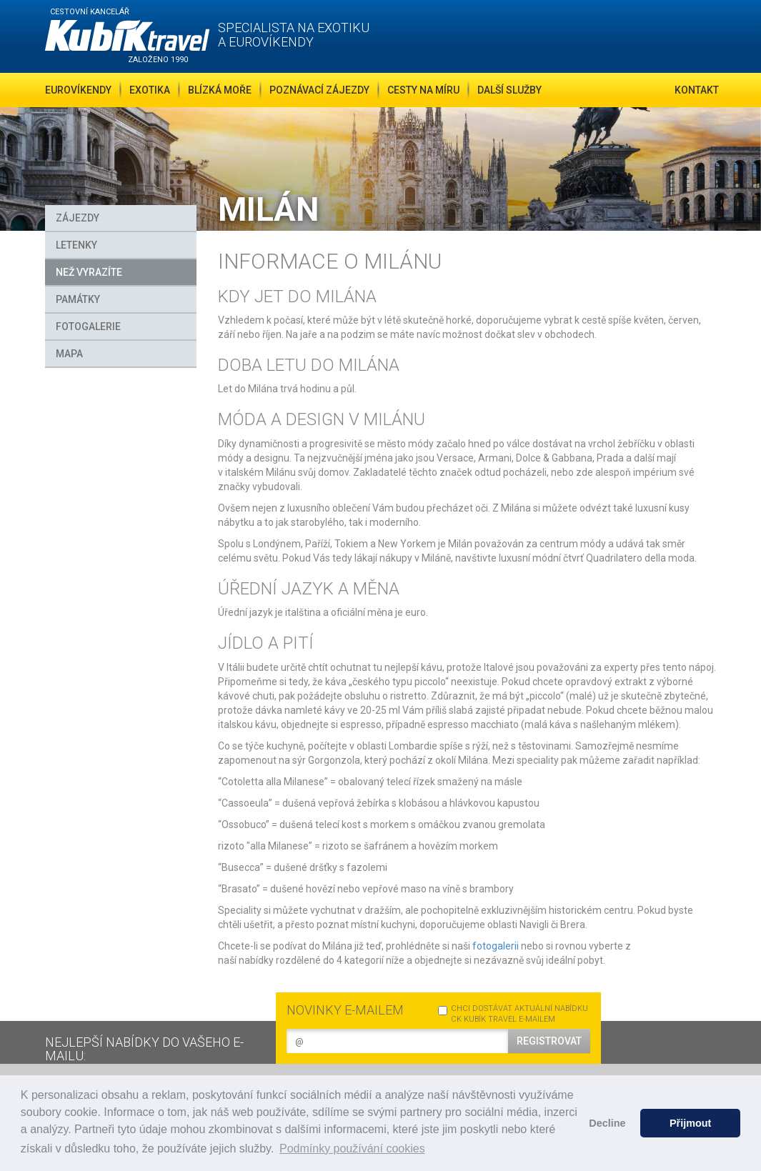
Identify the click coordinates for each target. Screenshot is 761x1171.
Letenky (76, 245)
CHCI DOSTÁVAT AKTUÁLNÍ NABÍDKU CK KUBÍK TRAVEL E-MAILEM (513, 1014)
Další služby (509, 90)
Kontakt (697, 90)
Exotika (149, 90)
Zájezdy (77, 218)
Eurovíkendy (78, 90)
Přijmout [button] (690, 1123)
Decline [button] (607, 1123)
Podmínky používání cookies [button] (352, 1148)
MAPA (69, 353)
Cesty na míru (423, 90)
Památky (78, 299)
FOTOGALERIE (88, 326)
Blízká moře (220, 90)
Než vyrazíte (89, 272)
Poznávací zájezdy (319, 90)
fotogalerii (495, 946)
